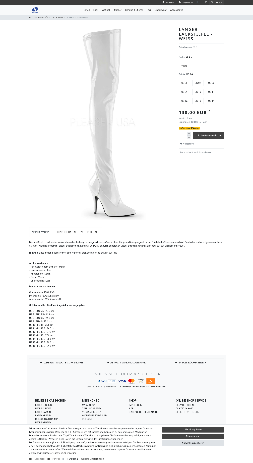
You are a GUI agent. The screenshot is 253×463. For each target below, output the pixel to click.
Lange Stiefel (57, 17)
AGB (131, 408)
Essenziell (40, 459)
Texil (148, 10)
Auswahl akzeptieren (193, 443)
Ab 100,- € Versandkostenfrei (128, 362)
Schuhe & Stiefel (134, 10)
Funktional (72, 459)
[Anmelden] (168, 2)
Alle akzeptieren (193, 429)
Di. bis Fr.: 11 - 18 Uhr (187, 412)
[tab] (40, 232)
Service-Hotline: (185, 405)
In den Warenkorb (209, 135)
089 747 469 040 (184, 408)
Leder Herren (43, 422)
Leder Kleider (43, 408)
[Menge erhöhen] (189, 134)
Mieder (118, 10)
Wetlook (106, 10)
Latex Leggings (44, 405)
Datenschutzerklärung (143, 412)
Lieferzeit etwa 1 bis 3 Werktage (63, 362)
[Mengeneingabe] (183, 135)
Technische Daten (65, 232)
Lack (95, 10)
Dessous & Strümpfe (47, 419)
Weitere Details (89, 232)
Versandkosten (204, 152)
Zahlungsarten (91, 408)
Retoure (87, 419)
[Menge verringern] (189, 137)
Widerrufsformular (94, 415)
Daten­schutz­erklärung (64, 453)
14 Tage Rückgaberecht (193, 362)
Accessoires (176, 10)
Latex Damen (43, 412)
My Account (89, 405)
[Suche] (197, 2)
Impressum (135, 405)
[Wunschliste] (205, 2)
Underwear (161, 10)
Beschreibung (40, 232)
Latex (87, 10)
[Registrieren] (185, 2)
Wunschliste (187, 144)
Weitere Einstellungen (92, 459)
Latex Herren (43, 415)
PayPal (56, 459)
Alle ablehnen (193, 436)
